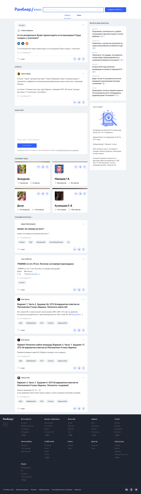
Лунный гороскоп (121, 454)
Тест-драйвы (26, 448)
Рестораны (95, 432)
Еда (69, 432)
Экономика (49, 423)
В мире (24, 423)
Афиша (94, 419)
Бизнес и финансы (52, 419)
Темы (70, 448)
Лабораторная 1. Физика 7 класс (105, 144)
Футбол (118, 423)
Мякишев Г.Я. (62, 179)
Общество (25, 432)
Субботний (49, 441)
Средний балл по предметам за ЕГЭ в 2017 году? (107, 138)
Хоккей (117, 426)
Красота (71, 426)
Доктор (94, 441)
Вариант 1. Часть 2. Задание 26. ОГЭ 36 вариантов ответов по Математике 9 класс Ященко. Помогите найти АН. (48, 305)
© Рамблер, (6, 489)
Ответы (70, 445)
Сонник (117, 445)
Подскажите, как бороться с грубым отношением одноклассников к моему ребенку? (107, 34)
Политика (24, 429)
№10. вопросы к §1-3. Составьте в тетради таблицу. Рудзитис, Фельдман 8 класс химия (107, 151)
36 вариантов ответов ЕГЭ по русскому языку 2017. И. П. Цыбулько (107, 131)
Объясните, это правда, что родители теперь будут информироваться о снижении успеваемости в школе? (107, 57)
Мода (70, 423)
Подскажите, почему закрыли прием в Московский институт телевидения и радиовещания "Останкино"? (107, 93)
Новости (24, 445)
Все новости (26, 419)
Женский (71, 419)
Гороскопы (119, 441)
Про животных (26, 477)
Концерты (95, 426)
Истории (48, 445)
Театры (94, 429)
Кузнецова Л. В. (64, 206)
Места (47, 454)
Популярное (26, 468)
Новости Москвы (27, 426)
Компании (48, 426)
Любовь (71, 429)
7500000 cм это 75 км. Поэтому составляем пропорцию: (45, 264)
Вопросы (94, 445)
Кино (93, 423)
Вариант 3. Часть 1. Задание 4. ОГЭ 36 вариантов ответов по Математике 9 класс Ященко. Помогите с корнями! (47, 384)
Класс (70, 441)
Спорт (117, 419)
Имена (117, 448)
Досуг (20, 206)
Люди (47, 448)
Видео (23, 464)
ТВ (22, 471)
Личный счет (49, 432)
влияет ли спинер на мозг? (30, 229)
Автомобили (26, 441)
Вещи (47, 451)
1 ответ (21, 59)
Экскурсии (23, 179)
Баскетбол (119, 429)
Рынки (47, 429)
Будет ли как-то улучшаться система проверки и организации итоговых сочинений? (106, 81)
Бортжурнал (26, 451)
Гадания (118, 451)
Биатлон (118, 432)
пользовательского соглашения (67, 150)
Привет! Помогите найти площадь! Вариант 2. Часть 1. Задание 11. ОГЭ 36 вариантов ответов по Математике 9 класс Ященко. (51, 346)
